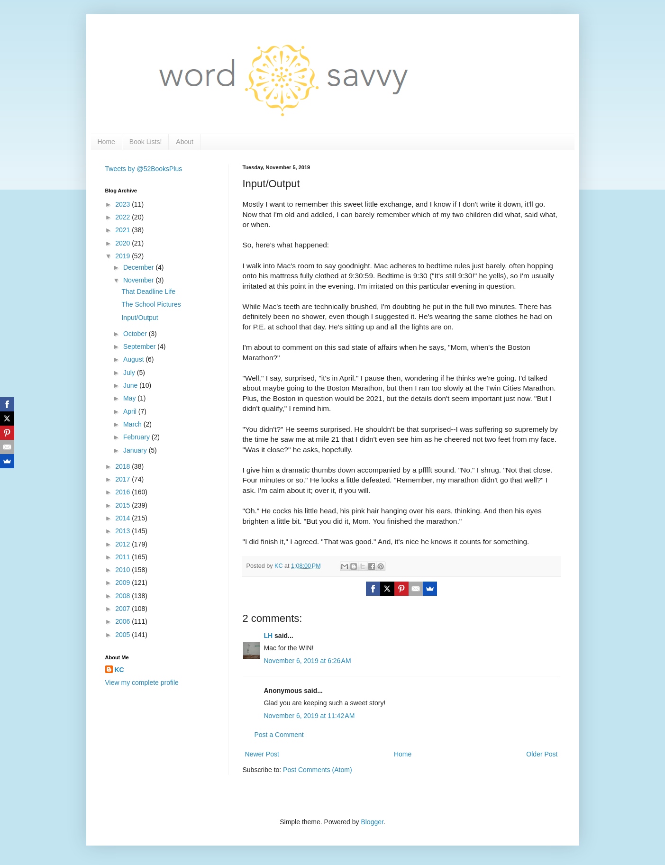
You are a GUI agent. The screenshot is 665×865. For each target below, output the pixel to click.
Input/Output (139, 317)
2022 (123, 217)
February (137, 437)
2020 (123, 243)
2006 (123, 621)
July (130, 372)
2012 (123, 544)
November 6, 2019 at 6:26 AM (307, 661)
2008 (123, 596)
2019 (123, 256)
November (139, 280)
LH (268, 635)
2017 (123, 479)
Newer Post (262, 754)
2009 (123, 582)
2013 (123, 531)
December (139, 267)
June (131, 385)
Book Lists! (145, 142)
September (140, 346)
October (136, 333)
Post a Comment (279, 734)
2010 (123, 570)
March (133, 424)
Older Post (541, 754)
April (130, 411)
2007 (123, 608)
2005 (123, 634)
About (184, 142)
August (134, 359)
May (130, 398)
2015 (123, 505)
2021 (123, 230)
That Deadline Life (148, 291)
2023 (123, 204)
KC (119, 670)
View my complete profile (142, 682)
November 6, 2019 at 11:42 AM (309, 715)
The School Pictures (151, 304)
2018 (123, 466)
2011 (123, 557)
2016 (123, 492)
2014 (123, 518)
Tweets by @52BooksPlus (143, 169)
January (136, 450)
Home (106, 142)
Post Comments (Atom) (317, 770)
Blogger (372, 822)
